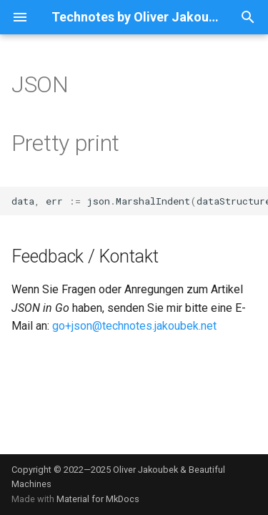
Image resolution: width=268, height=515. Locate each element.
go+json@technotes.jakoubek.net (134, 326)
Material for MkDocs (97, 499)
